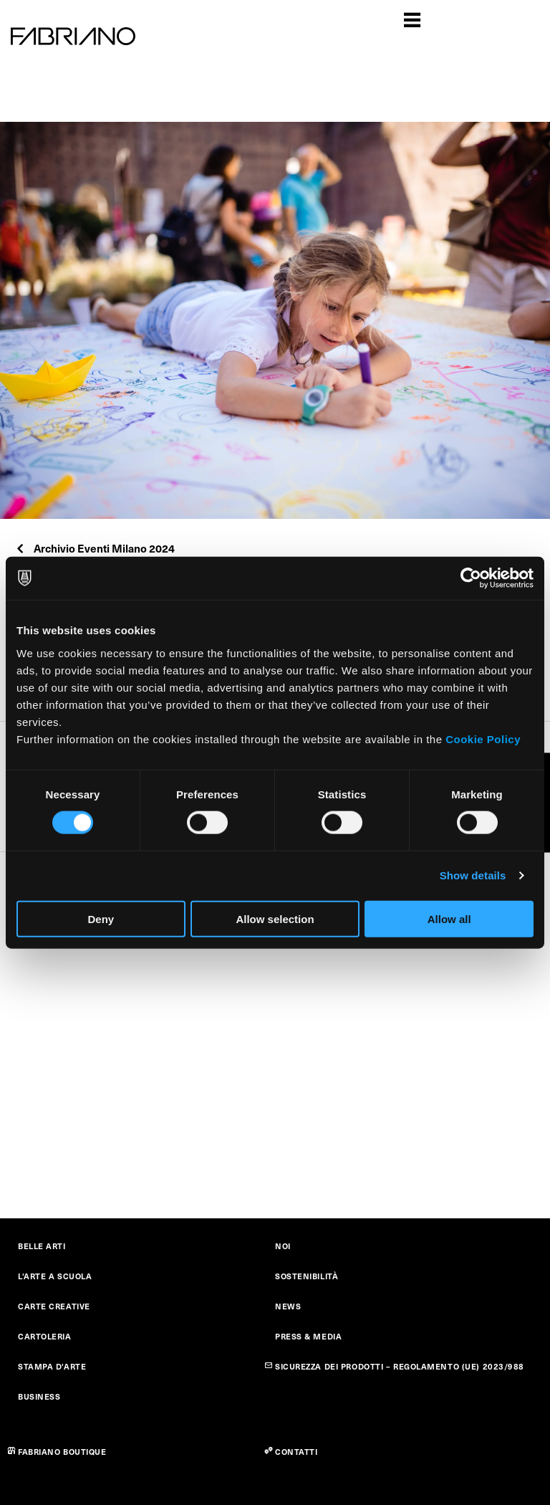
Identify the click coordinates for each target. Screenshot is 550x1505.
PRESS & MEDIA (308, 1336)
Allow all (449, 918)
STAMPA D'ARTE (52, 1366)
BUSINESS (39, 1396)
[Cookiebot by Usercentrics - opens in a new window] (471, 578)
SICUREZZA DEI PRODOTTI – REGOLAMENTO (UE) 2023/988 (399, 1366)
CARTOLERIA (45, 1336)
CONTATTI (296, 1451)
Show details (473, 875)
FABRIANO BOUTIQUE (62, 1451)
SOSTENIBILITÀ (306, 1276)
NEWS (288, 1306)
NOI (283, 1246)
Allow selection (275, 918)
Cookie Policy (483, 738)
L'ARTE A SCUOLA (55, 1276)
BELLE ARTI (42, 1246)
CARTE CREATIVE (54, 1306)
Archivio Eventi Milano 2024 (94, 547)
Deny (100, 918)
